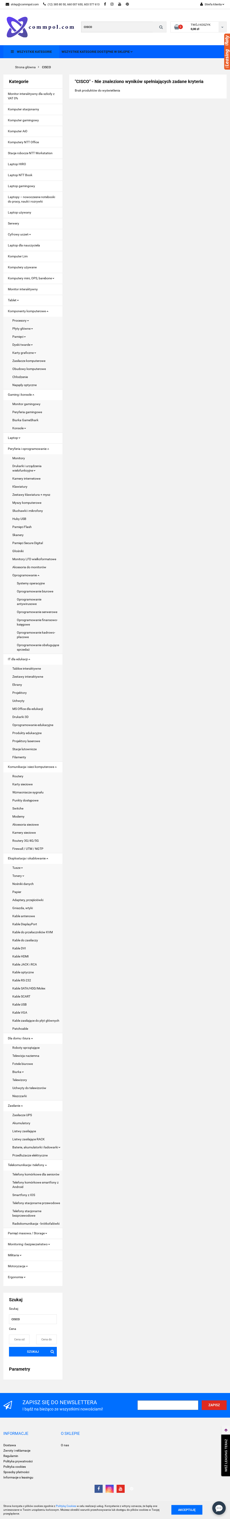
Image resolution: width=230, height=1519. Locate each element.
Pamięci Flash (22, 527)
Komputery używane (22, 267)
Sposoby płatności (16, 1472)
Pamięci (19, 336)
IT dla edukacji (19, 659)
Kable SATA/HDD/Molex (28, 988)
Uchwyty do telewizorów (29, 1088)
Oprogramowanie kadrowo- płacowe (36, 635)
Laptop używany (19, 212)
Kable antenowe (23, 916)
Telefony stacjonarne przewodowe (36, 1203)
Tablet (13, 300)
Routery (17, 776)
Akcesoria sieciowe (25, 824)
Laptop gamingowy (21, 186)
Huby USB (19, 519)
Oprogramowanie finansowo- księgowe (37, 622)
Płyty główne (22, 328)
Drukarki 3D (20, 717)
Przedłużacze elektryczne (30, 1155)
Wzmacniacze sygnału (28, 792)
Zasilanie (15, 1105)
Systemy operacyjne (31, 583)
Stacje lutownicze (24, 749)
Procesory (20, 320)
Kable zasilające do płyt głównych (35, 1020)
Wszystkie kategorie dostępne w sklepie (97, 51)
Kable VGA (19, 1012)
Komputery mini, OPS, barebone (31, 278)
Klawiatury (19, 486)
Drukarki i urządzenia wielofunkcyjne (27, 468)
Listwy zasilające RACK (28, 1139)
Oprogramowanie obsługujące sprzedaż (38, 647)
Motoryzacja (18, 1266)
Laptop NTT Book (20, 175)
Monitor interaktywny (23, 289)
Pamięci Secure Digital (27, 543)
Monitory (18, 458)
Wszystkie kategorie (31, 51)
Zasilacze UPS (22, 1115)
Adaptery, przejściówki (27, 900)
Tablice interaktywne (26, 668)
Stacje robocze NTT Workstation (30, 153)
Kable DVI (19, 948)
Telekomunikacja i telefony (27, 1165)
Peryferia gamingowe (27, 412)
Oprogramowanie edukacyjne (32, 725)
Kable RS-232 (21, 980)
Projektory (19, 692)
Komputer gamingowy (23, 120)
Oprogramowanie (25, 575)
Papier (16, 892)
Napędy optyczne (24, 385)
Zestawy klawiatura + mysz (31, 494)
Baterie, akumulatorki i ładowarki (36, 1147)
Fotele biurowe (22, 1064)
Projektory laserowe (26, 741)
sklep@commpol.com (22, 4)
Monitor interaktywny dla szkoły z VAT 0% (31, 96)
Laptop (14, 438)
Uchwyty (18, 701)
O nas (65, 1445)
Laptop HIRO (17, 164)
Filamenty (19, 757)
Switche (17, 808)
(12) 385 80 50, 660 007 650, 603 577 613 (71, 4)
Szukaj (33, 1351)
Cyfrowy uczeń (19, 234)
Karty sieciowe (22, 784)
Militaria (15, 1255)
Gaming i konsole (21, 394)
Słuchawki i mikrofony (27, 511)
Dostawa (9, 1445)
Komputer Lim (18, 256)
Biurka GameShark (25, 420)
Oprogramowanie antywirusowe (29, 602)
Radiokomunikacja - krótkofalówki (36, 1223)
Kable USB (19, 1004)
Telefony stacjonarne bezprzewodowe (26, 1213)
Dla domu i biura (20, 1038)
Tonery (18, 876)
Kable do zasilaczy (25, 940)
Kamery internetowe (26, 478)
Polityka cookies (14, 1466)
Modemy (18, 816)
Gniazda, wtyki (22, 908)
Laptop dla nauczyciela (24, 245)
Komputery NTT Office (23, 142)
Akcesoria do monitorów (29, 567)
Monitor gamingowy (26, 404)
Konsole (19, 428)
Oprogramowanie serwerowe (37, 612)
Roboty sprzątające (26, 1047)
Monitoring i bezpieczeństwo (29, 1244)
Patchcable (20, 1028)
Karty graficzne (24, 353)
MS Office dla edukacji (27, 709)
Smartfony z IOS (23, 1195)
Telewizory (19, 1080)
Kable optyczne (23, 972)
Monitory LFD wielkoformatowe (34, 559)
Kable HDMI (20, 956)
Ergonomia (17, 1277)
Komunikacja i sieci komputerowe (32, 767)
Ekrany (17, 684)
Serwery (13, 223)
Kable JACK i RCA (24, 964)
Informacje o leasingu (18, 1477)
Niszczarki (19, 1096)
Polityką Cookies (66, 1506)
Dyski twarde (22, 344)
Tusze (17, 868)
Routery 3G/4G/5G (25, 840)
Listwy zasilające (24, 1131)
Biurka (18, 1072)
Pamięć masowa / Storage (27, 1233)
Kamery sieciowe (24, 832)
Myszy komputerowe (26, 502)
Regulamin (10, 1456)
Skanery (18, 535)
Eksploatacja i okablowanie (28, 858)
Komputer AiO (17, 131)
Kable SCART (21, 996)
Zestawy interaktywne (27, 676)
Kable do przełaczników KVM (32, 932)
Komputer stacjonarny (23, 109)
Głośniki (18, 551)
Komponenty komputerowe (28, 311)
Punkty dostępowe (25, 800)
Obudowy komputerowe (29, 369)
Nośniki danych (23, 884)
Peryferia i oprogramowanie (28, 449)
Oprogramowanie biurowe (35, 591)
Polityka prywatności (18, 1461)
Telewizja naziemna (25, 1056)
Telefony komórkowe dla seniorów (36, 1174)
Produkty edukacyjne (27, 733)
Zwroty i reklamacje (16, 1450)
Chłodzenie (20, 377)
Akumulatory (21, 1123)
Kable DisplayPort (24, 924)
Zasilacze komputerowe (28, 361)
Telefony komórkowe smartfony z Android (35, 1185)
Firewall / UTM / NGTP (27, 848)
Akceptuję (187, 1510)
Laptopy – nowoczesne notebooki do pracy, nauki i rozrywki (31, 199)
